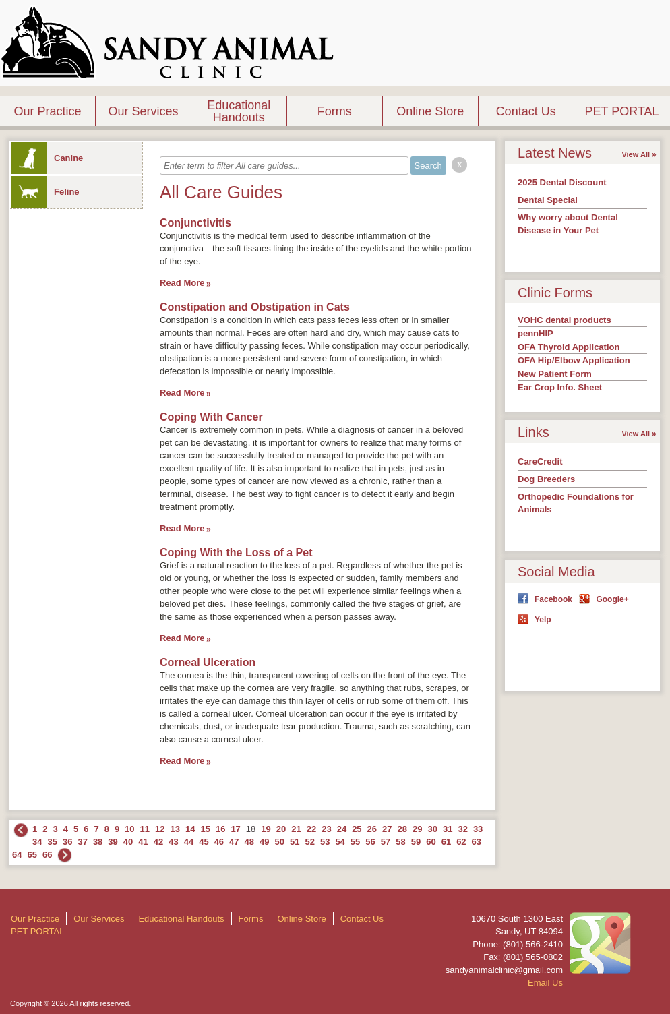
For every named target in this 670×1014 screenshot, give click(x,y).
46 (219, 842)
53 (325, 842)
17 (235, 829)
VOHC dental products (564, 320)
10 (129, 829)
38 (97, 842)
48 (249, 842)
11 (145, 829)
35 (52, 842)
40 (128, 842)
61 (446, 842)
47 (234, 842)
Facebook (553, 599)
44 (188, 842)
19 (265, 829)
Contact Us (526, 111)
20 (281, 829)
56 (370, 842)
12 (159, 829)
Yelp (543, 619)
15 (205, 829)
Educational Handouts (238, 111)
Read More (182, 283)
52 (309, 842)
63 (476, 842)
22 (311, 829)
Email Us (545, 983)
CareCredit (540, 461)
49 (264, 842)
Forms (334, 111)
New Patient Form (555, 374)
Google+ (612, 599)
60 (430, 842)
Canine (47, 158)
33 (478, 829)
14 (190, 829)
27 (387, 829)
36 (67, 842)
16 (220, 829)
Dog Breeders (546, 479)
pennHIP (535, 333)
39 (112, 842)
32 (462, 829)
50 (279, 842)
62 (461, 842)
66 (47, 854)
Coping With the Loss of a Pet (236, 552)
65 (31, 854)
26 (372, 829)
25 (356, 829)
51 (294, 842)
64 (17, 854)
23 (326, 829)
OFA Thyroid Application (568, 347)
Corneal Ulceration (207, 662)
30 (432, 829)
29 (417, 829)
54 (339, 842)
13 (175, 829)
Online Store (430, 111)
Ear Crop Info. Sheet (560, 387)
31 (447, 829)
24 (341, 829)
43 (173, 842)
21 (296, 829)
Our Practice (47, 111)
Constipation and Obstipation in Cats (255, 307)
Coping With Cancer (211, 417)
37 (82, 842)
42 (158, 842)
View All (635, 154)
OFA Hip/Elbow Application (574, 360)
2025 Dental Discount (562, 182)
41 (143, 842)
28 (402, 829)
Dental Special (548, 200)
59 (416, 842)
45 (203, 842)
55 (355, 842)
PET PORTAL (622, 111)
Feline (45, 192)
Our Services (143, 111)
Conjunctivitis (195, 223)
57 (385, 842)
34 (37, 842)
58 (400, 842)
